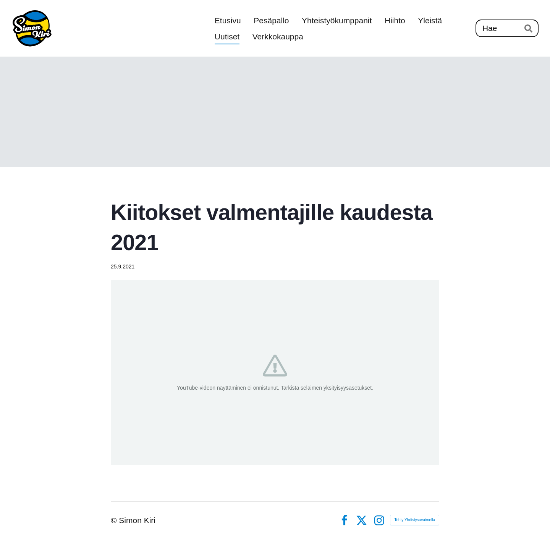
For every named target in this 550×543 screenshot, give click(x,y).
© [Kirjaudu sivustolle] (115, 520)
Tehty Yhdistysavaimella (414, 520)
